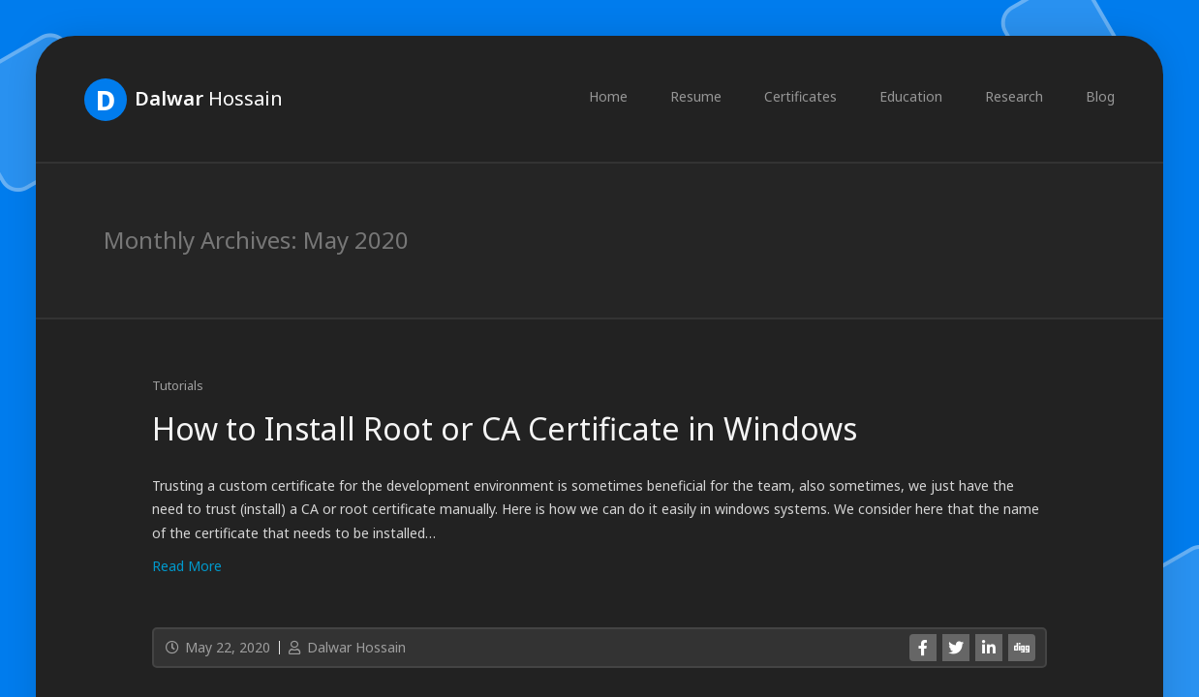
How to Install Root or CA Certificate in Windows (504, 428)
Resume (696, 96)
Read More (187, 566)
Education (910, 96)
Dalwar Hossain (346, 647)
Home (608, 96)
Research (1014, 96)
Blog (1100, 96)
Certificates (800, 96)
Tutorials (177, 385)
